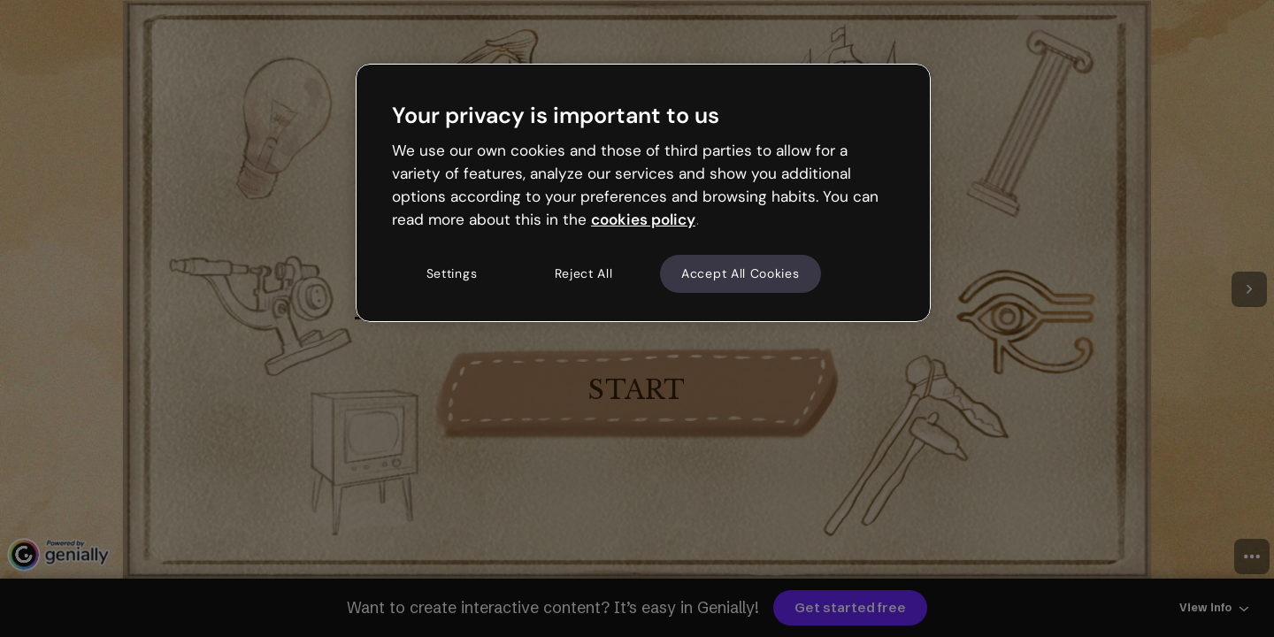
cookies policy (643, 219)
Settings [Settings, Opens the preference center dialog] (452, 273)
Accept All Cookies (740, 273)
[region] (643, 193)
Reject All (584, 273)
